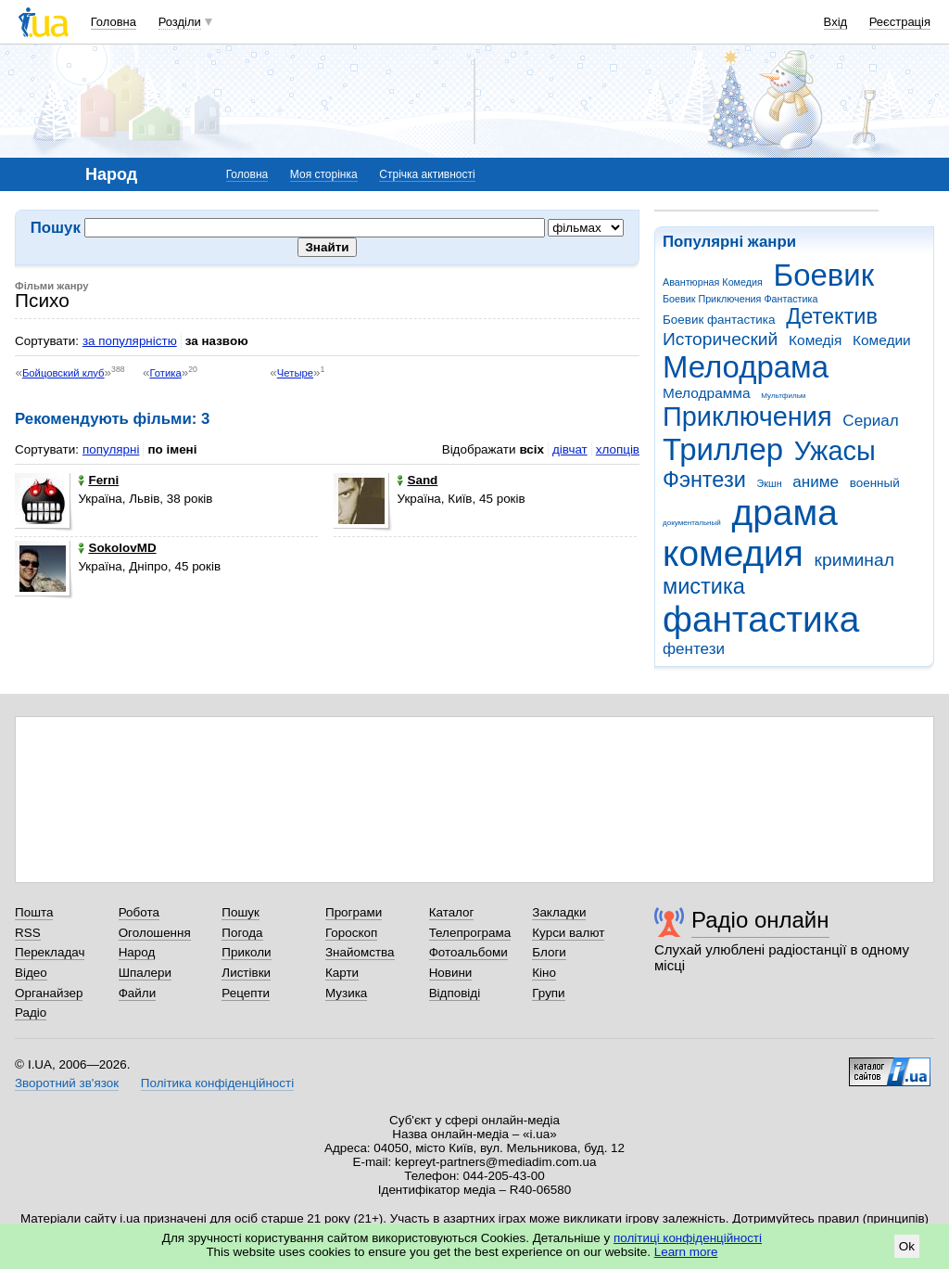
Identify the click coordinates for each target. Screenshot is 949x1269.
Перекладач (49, 952)
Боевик (824, 275)
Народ (137, 952)
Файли (138, 993)
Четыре (295, 372)
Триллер (723, 449)
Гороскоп (351, 933)
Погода (241, 933)
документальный (692, 523)
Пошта (34, 912)
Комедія (815, 340)
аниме (815, 482)
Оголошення (155, 933)
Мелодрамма (707, 393)
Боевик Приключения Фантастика (740, 298)
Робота (139, 912)
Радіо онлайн (760, 919)
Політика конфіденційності (217, 1083)
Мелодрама (746, 367)
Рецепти (245, 993)
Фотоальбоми (468, 952)
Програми (353, 912)
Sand (417, 480)
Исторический (720, 339)
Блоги (549, 952)
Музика (346, 993)
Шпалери (145, 973)
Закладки (559, 912)
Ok (907, 1246)
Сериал (870, 420)
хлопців (617, 449)
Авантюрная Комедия (713, 282)
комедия (733, 553)
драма (785, 512)
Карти (342, 973)
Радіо (30, 1012)
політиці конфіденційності (688, 1238)
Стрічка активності (426, 174)
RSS (28, 933)
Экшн (769, 483)
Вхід (836, 22)
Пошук (240, 912)
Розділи (179, 22)
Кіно (544, 973)
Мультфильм (783, 395)
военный (875, 483)
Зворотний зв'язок (67, 1083)
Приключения (747, 416)
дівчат (570, 449)
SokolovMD (117, 548)
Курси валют (568, 933)
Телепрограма (470, 933)
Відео (31, 973)
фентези (694, 649)
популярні (110, 449)
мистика (704, 586)
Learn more (686, 1252)
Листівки (246, 973)
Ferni (98, 480)
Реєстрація (899, 22)
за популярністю (129, 341)
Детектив (832, 316)
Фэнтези (704, 480)
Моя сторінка (324, 174)
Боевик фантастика (719, 320)
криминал (854, 560)
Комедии (882, 340)
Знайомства (360, 952)
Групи (548, 993)
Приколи (246, 952)
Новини (451, 973)
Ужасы (835, 451)
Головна (113, 22)
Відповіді (455, 993)
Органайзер (48, 993)
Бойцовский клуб (63, 372)
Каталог (451, 912)
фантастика (761, 619)
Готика (165, 372)
